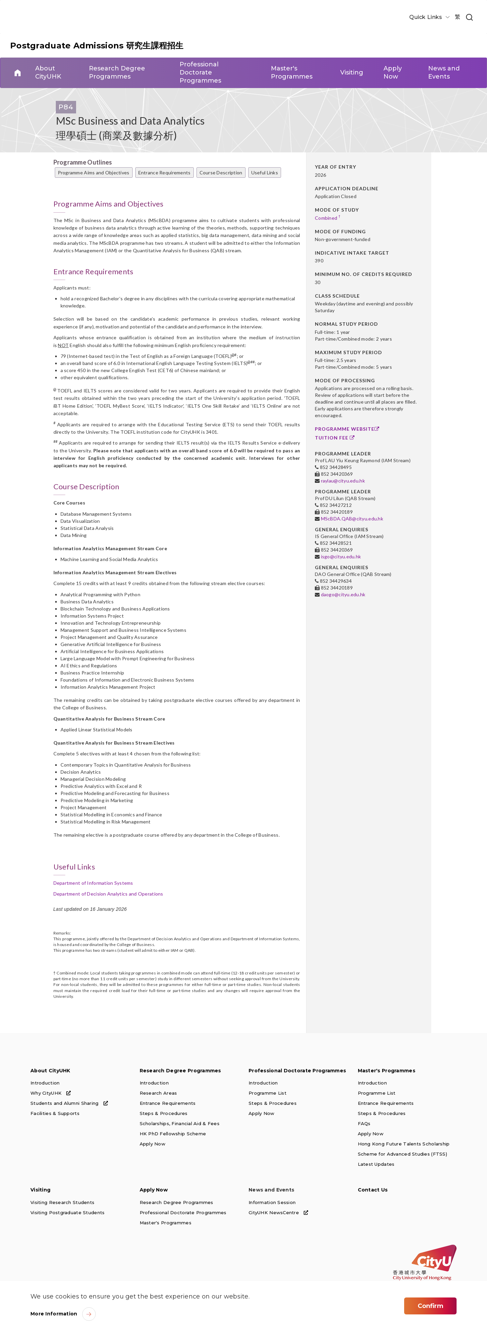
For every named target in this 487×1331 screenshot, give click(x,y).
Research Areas (158, 1093)
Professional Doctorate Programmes (297, 1071)
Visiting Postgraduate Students (67, 1212)
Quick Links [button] (426, 17)
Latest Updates (376, 1164)
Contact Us (373, 1190)
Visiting (40, 1190)
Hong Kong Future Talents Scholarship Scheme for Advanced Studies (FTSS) (404, 1149)
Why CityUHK (50, 1093)
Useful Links (264, 172)
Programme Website (347, 429)
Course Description (221, 172)
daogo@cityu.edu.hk (343, 594)
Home (18, 73)
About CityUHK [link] (48, 73)
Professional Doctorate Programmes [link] (200, 73)
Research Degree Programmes (180, 1071)
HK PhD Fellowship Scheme (173, 1133)
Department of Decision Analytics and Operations (108, 894)
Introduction (45, 1083)
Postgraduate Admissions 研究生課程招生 (97, 45)
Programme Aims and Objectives (94, 172)
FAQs (364, 1123)
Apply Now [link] (393, 73)
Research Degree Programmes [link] (117, 73)
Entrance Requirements (164, 172)
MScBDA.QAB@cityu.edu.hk (352, 518)
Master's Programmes (386, 1071)
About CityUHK (50, 1071)
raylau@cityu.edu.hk (343, 481)
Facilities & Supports (54, 1113)
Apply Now (153, 1143)
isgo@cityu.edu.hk (341, 556)
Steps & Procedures (164, 1113)
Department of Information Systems (93, 883)
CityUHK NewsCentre (278, 1212)
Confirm (430, 1306)
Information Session (272, 1202)
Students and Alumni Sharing (69, 1103)
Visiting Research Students (62, 1202)
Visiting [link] (351, 73)
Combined (328, 217)
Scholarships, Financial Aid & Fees (180, 1123)
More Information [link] (53, 1314)
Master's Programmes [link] (291, 73)
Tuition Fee (335, 438)
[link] (469, 17)
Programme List (267, 1093)
